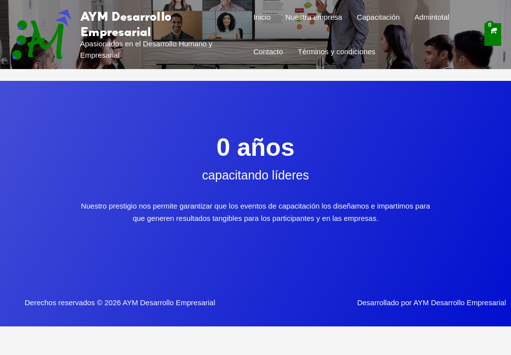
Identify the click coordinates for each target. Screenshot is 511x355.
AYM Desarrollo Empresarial (125, 23)
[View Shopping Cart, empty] (492, 34)
